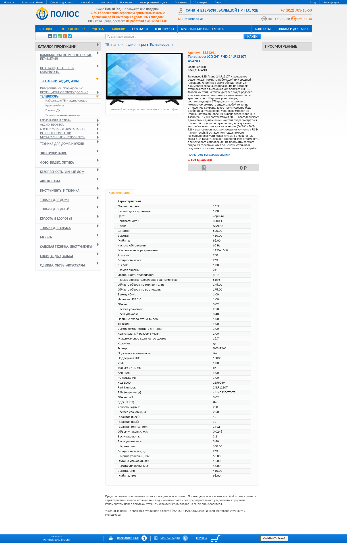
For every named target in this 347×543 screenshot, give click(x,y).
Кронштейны (55, 105)
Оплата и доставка (61, 2)
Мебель (46, 237)
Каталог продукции (57, 46)
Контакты (106, 2)
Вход (313, 2)
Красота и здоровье (56, 219)
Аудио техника (52, 124)
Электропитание (53, 153)
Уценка (98, 29)
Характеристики (120, 193)
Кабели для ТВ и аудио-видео (66, 100)
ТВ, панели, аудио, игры (59, 81)
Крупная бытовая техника (202, 29)
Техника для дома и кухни (62, 144)
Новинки (118, 29)
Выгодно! (47, 29)
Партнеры (200, 2)
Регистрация (331, 2)
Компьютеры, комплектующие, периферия (66, 57)
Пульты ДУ (53, 110)
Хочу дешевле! (73, 29)
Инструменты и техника (59, 191)
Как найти (87, 2)
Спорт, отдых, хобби (56, 256)
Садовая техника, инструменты (66, 247)
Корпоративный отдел (153, 2)
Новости (9, 2)
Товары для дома (55, 200)
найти (252, 37)
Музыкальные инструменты (62, 137)
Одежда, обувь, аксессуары (62, 265)
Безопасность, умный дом (62, 172)
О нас (218, 2)
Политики (181, 2)
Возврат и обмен (32, 2)
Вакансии (126, 2)
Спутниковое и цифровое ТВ (62, 129)
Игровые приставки (55, 133)
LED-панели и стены (56, 120)
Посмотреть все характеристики (209, 155)
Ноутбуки (140, 29)
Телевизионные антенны (63, 115)
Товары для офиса (55, 228)
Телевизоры (164, 29)
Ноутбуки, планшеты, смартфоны (57, 70)
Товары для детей (54, 209)
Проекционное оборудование (64, 92)
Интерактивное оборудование (61, 88)
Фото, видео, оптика (57, 163)
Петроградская (193, 19)
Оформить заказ (274, 538)
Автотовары (50, 181)
